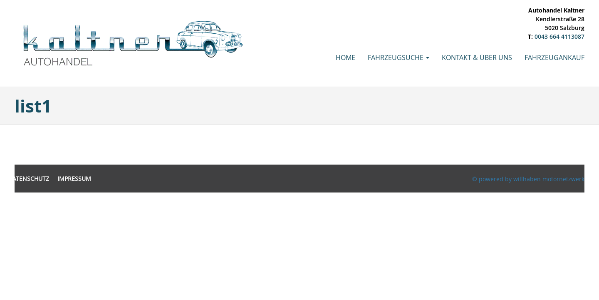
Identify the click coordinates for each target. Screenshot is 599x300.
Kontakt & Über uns (477, 57)
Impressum (74, 178)
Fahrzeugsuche (398, 57)
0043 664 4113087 (559, 36)
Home (345, 57)
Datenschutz (28, 178)
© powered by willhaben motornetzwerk (528, 179)
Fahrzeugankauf (554, 57)
